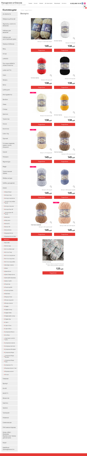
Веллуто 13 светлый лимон (45, 41)
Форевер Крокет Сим (10, 368)
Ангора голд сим (9, 206)
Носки (5, 124)
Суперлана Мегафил (10, 349)
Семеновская (7, 422)
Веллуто (7, 239)
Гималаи (5, 378)
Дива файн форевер (10, 277)
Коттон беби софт (9, 249)
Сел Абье (7, 335)
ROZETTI (5, 393)
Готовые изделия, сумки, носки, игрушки (9, 145)
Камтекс (5, 403)
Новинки (41, 3)
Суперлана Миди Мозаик (9, 356)
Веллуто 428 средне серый (68, 190)
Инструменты (7, 94)
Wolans (5, 80)
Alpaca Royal (8, 192)
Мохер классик (9, 303)
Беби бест (7, 217)
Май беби (7, 293)
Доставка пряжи (48, 3)
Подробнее (41, 50)
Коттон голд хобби (10, 262)
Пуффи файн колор (10, 316)
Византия (6, 398)
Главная (30, 3)
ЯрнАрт (5, 383)
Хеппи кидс (8, 246)
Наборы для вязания (7, 31)
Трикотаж (6, 119)
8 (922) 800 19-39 (75, 3)
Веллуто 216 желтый (69, 117)
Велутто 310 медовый (46, 152)
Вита (4, 85)
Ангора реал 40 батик (9, 213)
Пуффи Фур (8, 319)
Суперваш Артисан (10, 346)
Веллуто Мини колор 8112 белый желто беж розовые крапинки (55, 264)
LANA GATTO (7, 70)
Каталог (36, 3)
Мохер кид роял (9, 300)
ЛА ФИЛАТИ (7, 14)
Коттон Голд (8, 252)
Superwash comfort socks (10, 338)
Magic (4, 166)
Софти (6, 322)
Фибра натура (7, 178)
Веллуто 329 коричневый (68, 154)
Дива (6, 268)
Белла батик (8, 230)
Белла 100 (7, 226)
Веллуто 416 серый (47, 190)
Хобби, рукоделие (9, 183)
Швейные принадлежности (8, 448)
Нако (4, 75)
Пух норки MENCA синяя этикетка (9, 64)
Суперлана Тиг (9, 365)
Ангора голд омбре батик (10, 202)
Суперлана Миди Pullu (9, 361)
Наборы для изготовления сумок (9, 38)
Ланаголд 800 (8, 287)
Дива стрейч (8, 281)
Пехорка (5, 157)
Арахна (5, 408)
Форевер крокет (9, 371)
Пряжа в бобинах (8, 44)
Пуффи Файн (8, 312)
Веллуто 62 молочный (46, 115)
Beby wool (7, 220)
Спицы (5, 109)
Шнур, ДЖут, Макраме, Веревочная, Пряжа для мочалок (9, 435)
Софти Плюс (8, 325)
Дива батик (8, 271)
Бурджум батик (9, 233)
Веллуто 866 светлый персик (67, 225)
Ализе (5, 188)
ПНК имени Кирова (9, 427)
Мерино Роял (8, 297)
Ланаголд (7, 284)
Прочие (5, 138)
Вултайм (7, 242)
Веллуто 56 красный (46, 80)
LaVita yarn (6, 90)
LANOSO (5, 58)
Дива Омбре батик (10, 274)
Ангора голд (8, 195)
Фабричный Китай (9, 19)
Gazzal (5, 152)
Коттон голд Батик (10, 255)
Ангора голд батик (10, 198)
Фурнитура (6, 162)
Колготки (6, 129)
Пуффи (6, 306)
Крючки (5, 114)
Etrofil (5, 388)
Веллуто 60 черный (70, 78)
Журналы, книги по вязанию (9, 25)
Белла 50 (7, 223)
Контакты (64, 3)
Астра (5, 54)
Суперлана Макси (9, 332)
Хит (33, 92)
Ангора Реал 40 (9, 209)
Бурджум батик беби (10, 236)
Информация (57, 3)
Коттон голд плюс (10, 258)
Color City (6, 134)
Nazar (5, 443)
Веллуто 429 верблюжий (45, 227)
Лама (4, 104)
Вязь (4, 49)
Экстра (7, 374)
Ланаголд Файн (9, 290)
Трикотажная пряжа (7, 172)
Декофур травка (9, 265)
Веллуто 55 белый (70, 43)
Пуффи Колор (8, 309)
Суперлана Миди (9, 352)
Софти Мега (8, 328)
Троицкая (6, 413)
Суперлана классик (10, 343)
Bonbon (5, 99)
